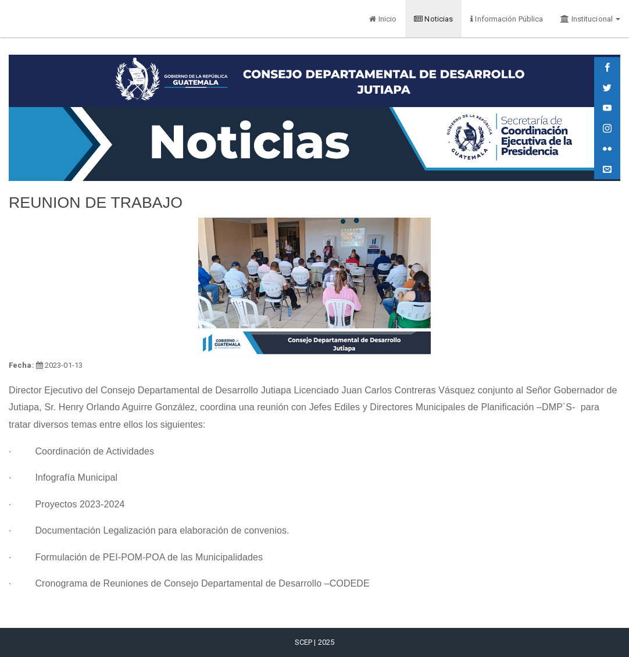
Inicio (382, 19)
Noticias (433, 19)
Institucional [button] (590, 19)
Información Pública (506, 19)
